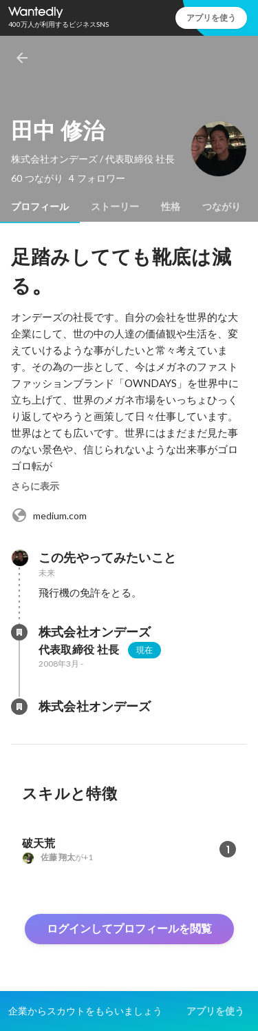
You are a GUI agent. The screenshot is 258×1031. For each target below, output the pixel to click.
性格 (170, 207)
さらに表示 (35, 486)
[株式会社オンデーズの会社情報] (19, 632)
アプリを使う (211, 17)
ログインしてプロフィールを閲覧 (129, 929)
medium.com (49, 515)
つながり (221, 207)
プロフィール (40, 207)
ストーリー (115, 207)
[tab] (40, 206)
